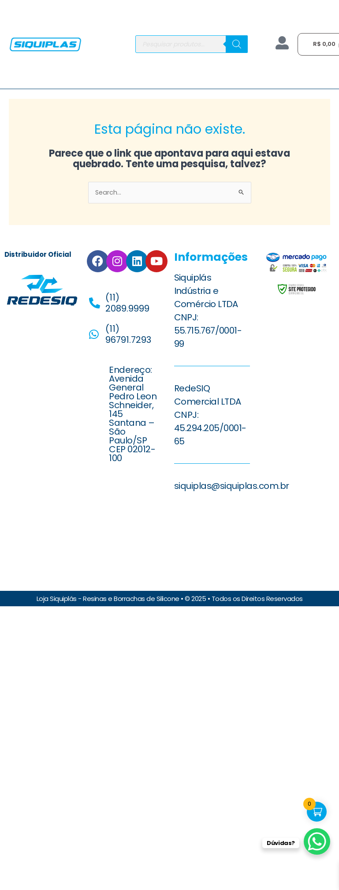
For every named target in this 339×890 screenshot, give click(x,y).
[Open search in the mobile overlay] (191, 44)
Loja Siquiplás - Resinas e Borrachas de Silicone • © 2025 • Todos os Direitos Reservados (170, 598)
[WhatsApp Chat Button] (317, 841)
